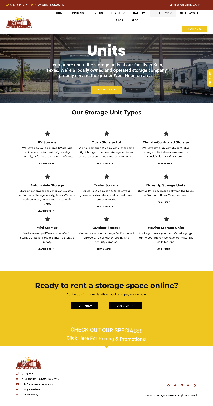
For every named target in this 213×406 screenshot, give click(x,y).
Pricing (78, 13)
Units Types (163, 13)
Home (60, 13)
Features (118, 13)
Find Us (97, 13)
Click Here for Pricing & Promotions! (106, 333)
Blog (135, 20)
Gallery (139, 13)
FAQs (119, 20)
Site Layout (189, 13)
